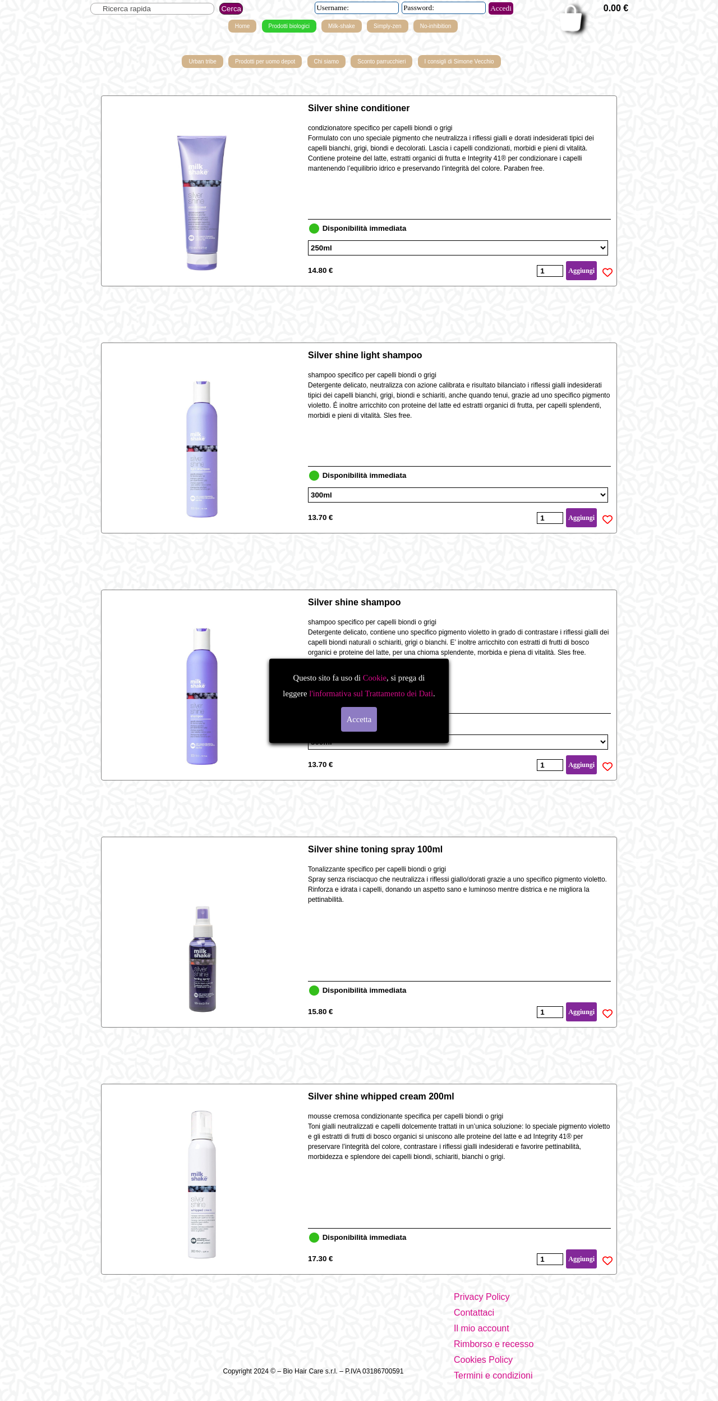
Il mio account (481, 1328)
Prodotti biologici (289, 26)
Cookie (374, 677)
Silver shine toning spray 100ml (375, 849)
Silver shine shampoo (354, 602)
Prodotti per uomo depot (265, 61)
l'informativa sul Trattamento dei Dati (370, 693)
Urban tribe (202, 61)
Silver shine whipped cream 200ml (381, 1096)
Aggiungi (581, 271)
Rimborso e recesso (493, 1344)
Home (242, 26)
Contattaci (474, 1312)
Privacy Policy (482, 1297)
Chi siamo (326, 61)
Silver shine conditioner (358, 108)
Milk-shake (341, 26)
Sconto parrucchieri (381, 61)
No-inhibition (436, 26)
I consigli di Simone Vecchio (459, 61)
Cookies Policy (483, 1360)
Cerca (231, 8)
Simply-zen (387, 26)
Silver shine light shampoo (365, 355)
